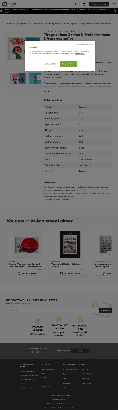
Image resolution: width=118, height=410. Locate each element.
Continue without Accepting (84, 44)
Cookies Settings (50, 64)
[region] (60, 56)
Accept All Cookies (69, 64)
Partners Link (32, 57)
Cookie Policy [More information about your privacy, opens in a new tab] (80, 53)
